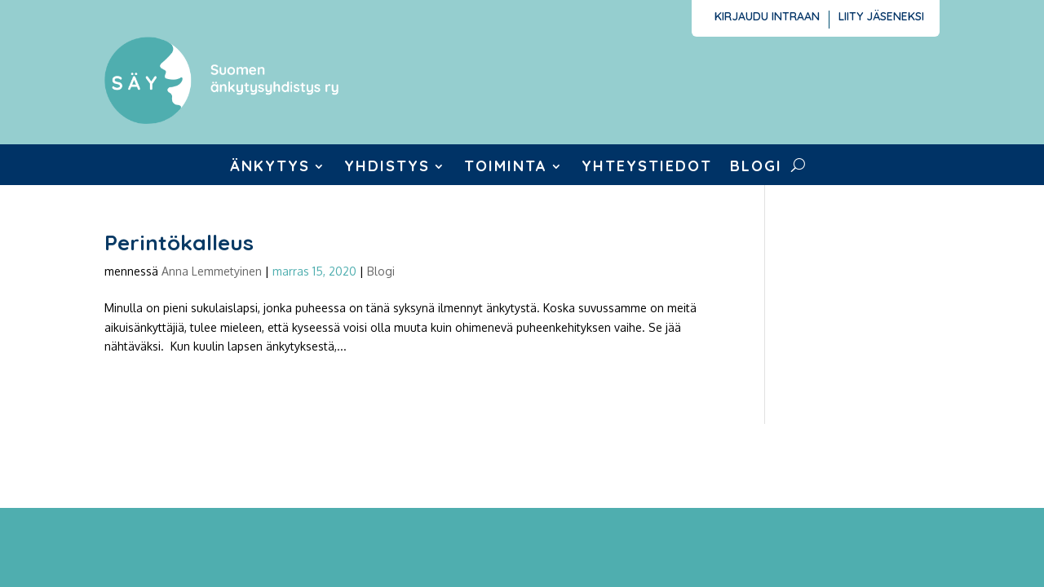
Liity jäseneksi (881, 17)
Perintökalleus (179, 242)
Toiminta (505, 168)
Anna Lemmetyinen (211, 271)
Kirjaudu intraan (767, 17)
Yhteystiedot (647, 168)
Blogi (756, 168)
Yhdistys (387, 168)
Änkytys (270, 168)
